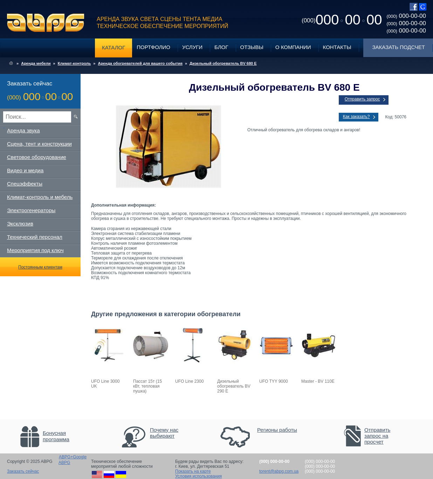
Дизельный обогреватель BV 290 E (233, 386)
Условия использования (198, 476)
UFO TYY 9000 (273, 381)
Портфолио (153, 47)
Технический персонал (34, 237)
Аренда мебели (35, 63)
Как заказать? (356, 116)
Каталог (113, 47)
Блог (221, 47)
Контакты (337, 47)
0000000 (342, 19)
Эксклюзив (20, 224)
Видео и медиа (25, 170)
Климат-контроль (74, 63)
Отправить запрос (362, 99)
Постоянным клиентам (40, 267)
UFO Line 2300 (189, 381)
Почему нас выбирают (164, 433)
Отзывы (251, 47)
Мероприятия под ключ (35, 250)
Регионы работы (277, 430)
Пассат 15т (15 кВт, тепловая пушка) (147, 386)
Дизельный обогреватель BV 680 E (223, 63)
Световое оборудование (36, 157)
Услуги (192, 47)
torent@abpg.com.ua (278, 471)
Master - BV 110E (318, 381)
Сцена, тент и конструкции (39, 144)
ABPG (45, 23)
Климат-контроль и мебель (40, 197)
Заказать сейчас (23, 471)
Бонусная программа (56, 436)
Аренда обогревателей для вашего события (140, 63)
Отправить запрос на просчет (377, 436)
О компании (293, 47)
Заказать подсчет (398, 47)
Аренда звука (23, 130)
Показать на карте (193, 471)
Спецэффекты (24, 184)
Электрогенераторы (31, 210)
